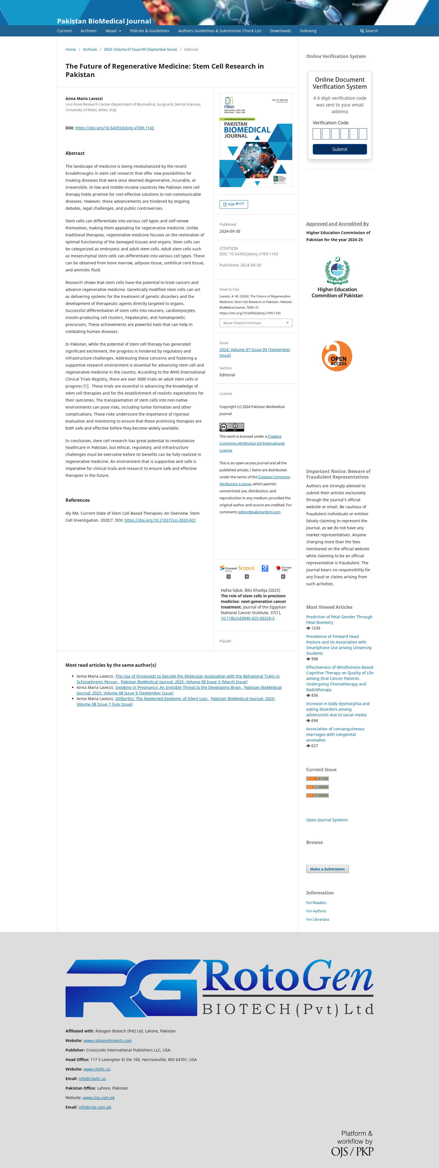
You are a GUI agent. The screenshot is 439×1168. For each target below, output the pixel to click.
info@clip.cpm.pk (95, 1107)
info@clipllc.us (92, 1078)
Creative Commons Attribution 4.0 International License (252, 443)
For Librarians (317, 919)
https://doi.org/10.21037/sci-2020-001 (160, 520)
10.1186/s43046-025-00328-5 (248, 618)
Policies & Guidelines (149, 30)
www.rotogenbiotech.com (108, 1040)
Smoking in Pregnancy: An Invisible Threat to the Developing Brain (178, 687)
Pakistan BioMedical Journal (104, 20)
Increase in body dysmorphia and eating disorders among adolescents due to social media (338, 709)
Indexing (308, 30)
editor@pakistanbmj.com (259, 511)
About (112, 30)
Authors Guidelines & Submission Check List (219, 30)
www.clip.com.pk (99, 1097)
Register (359, 4)
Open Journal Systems (327, 819)
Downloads (280, 30)
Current (64, 30)
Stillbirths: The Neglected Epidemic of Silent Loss (162, 698)
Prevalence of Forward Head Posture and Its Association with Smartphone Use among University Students (339, 645)
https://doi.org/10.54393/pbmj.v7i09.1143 (114, 127)
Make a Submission (327, 868)
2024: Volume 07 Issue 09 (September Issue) (140, 49)
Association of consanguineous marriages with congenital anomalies (335, 734)
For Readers (316, 902)
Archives (89, 30)
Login (377, 4)
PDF (235, 204)
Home (71, 49)
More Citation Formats (242, 322)
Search (369, 30)
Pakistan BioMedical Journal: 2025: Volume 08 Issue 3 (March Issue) (184, 681)
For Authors (316, 910)
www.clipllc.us (97, 1069)
